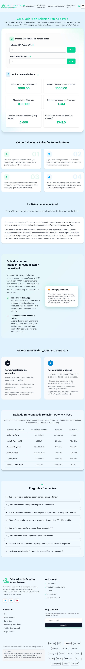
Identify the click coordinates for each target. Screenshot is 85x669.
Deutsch (65, 648)
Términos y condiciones (12, 624)
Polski (59, 659)
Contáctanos (8, 621)
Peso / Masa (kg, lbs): (19, 56)
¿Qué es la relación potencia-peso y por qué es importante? (33, 497)
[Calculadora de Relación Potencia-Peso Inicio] (11, 6)
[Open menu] (82, 6)
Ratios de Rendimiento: (24, 74)
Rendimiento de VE (72, 6)
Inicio (23, 6)
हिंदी (59, 643)
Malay (51, 659)
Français (55, 648)
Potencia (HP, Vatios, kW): (21, 45)
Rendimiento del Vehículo (42, 6)
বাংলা (62, 653)
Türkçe (65, 664)
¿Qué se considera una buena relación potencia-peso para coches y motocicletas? (42, 512)
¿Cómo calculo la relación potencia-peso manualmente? (31, 504)
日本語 (70, 653)
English (52, 643)
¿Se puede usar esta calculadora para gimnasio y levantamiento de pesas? (39, 543)
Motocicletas (60, 6)
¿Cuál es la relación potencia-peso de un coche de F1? (30, 528)
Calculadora (31, 6)
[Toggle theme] (79, 6)
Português (53, 653)
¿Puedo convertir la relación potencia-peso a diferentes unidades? (35, 551)
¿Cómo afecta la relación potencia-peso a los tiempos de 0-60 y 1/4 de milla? (39, 520)
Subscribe (64, 625)
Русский (77, 643)
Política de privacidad (11, 628)
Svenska (75, 664)
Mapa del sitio (8, 632)
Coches (51, 6)
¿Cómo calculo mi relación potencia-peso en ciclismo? (30, 535)
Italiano (74, 648)
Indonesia (68, 659)
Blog (5, 614)
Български (56, 664)
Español (68, 643)
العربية (78, 659)
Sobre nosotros (9, 617)
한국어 (78, 653)
